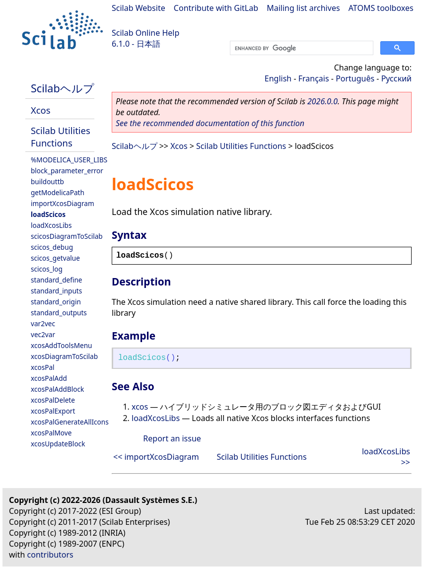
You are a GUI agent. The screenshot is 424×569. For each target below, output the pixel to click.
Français (313, 78)
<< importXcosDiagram (156, 456)
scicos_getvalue (55, 258)
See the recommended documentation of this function (210, 123)
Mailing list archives (303, 7)
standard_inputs (56, 290)
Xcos (41, 110)
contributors (50, 554)
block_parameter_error (67, 170)
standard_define (56, 279)
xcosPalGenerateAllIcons (70, 422)
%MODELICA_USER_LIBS (69, 159)
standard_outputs (59, 312)
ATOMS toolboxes (381, 7)
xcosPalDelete (53, 400)
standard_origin (56, 301)
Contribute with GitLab (216, 7)
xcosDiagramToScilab (64, 356)
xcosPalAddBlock (57, 389)
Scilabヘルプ (62, 88)
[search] (300, 48)
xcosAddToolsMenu (61, 345)
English (278, 78)
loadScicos (48, 214)
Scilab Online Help (145, 32)
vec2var (43, 334)
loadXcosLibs (51, 225)
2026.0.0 (322, 101)
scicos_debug (52, 247)
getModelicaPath (57, 192)
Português (355, 78)
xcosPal (43, 367)
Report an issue (172, 438)
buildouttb (47, 181)
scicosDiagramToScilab (67, 236)
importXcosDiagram (62, 203)
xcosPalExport (53, 411)
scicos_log (47, 269)
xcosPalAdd (49, 378)
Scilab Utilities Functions (60, 136)
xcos (140, 406)
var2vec (43, 323)
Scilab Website (138, 7)
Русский (396, 78)
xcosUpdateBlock (58, 443)
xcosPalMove (51, 432)
